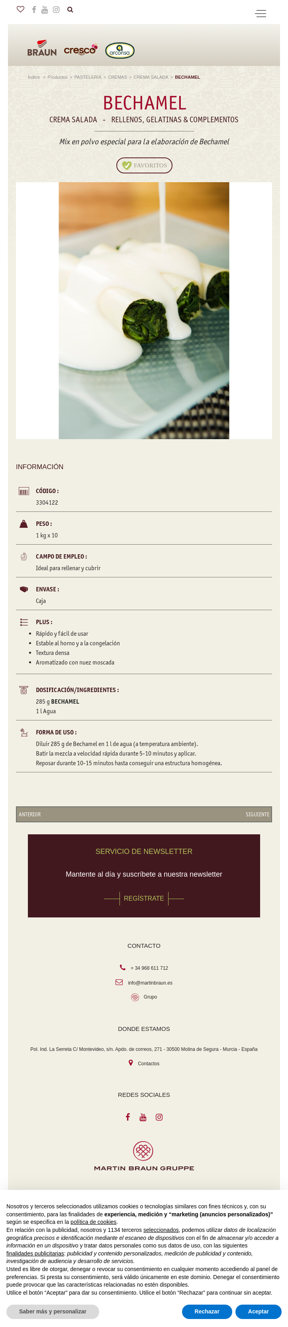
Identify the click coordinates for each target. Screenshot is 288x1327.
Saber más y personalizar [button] (52, 1311)
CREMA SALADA (151, 77)
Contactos (148, 1063)
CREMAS (117, 77)
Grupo (150, 997)
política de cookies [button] (93, 1222)
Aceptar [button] (258, 1311)
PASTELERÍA (87, 77)
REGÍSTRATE (144, 898)
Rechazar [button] (207, 1311)
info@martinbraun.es (150, 983)
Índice (34, 77)
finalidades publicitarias (35, 1253)
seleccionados (161, 1230)
